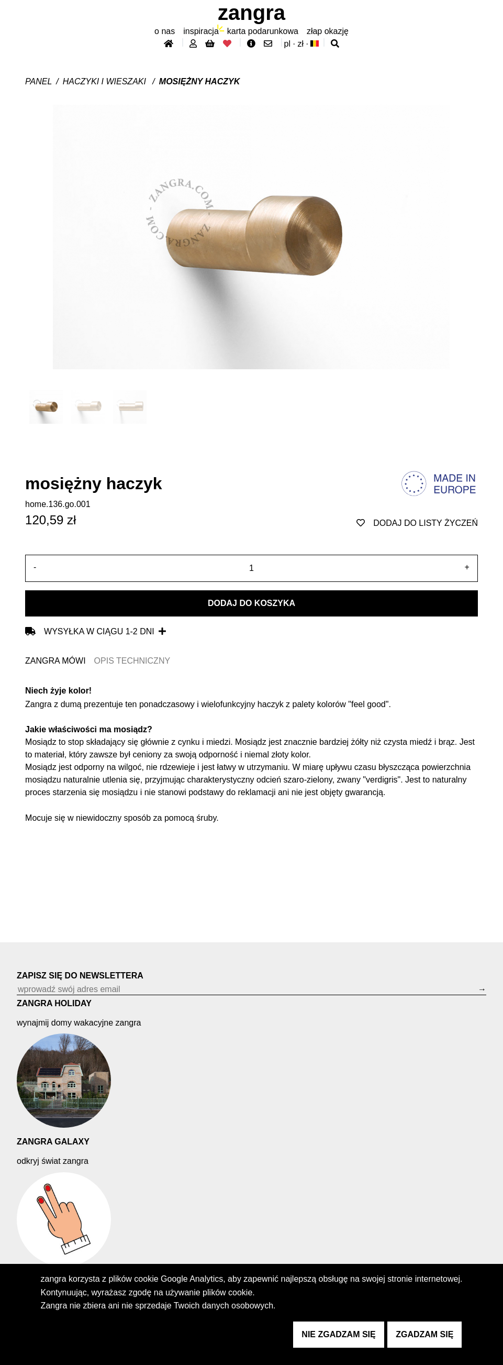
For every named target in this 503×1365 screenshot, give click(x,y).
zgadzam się (424, 1334)
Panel (38, 81)
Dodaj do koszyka (251, 603)
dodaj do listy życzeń (417, 523)
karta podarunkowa (262, 31)
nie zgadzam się (338, 1334)
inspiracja (201, 31)
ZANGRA (251, 12)
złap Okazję (328, 31)
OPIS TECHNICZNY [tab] (132, 660)
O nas (164, 31)
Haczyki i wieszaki (106, 81)
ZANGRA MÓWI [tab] (55, 660)
